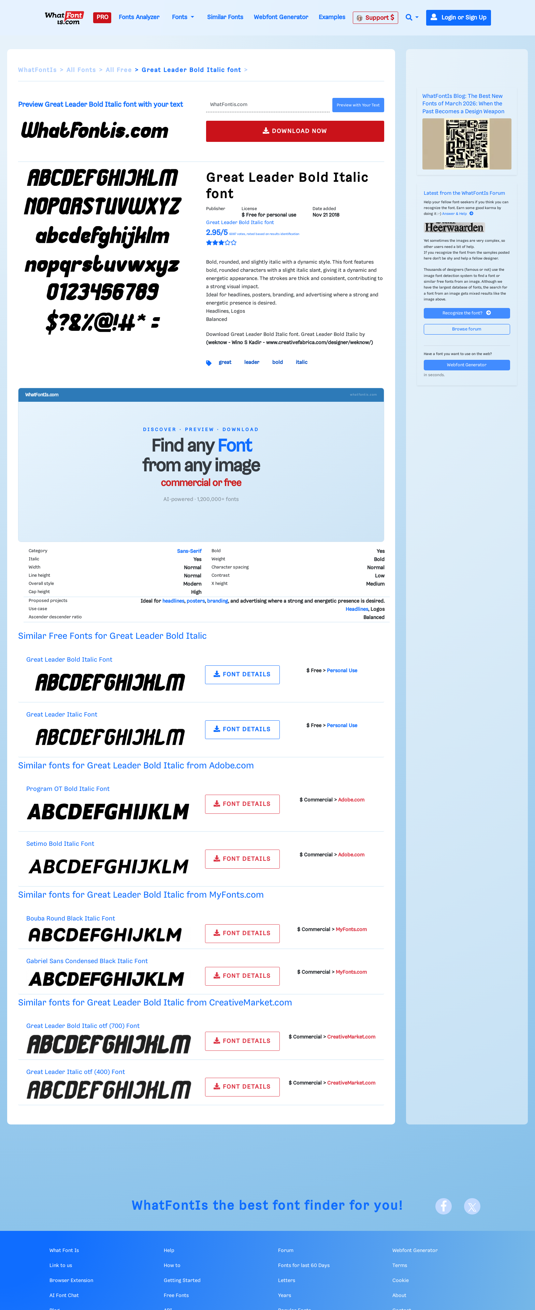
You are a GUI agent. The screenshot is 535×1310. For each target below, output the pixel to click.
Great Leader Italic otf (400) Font (75, 1072)
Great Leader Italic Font (61, 714)
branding (217, 601)
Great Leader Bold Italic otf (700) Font (83, 1026)
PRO (102, 17)
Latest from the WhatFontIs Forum (464, 193)
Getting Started (182, 1280)
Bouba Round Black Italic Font (70, 918)
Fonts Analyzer (139, 17)
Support (375, 17)
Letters (286, 1280)
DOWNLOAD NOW (295, 130)
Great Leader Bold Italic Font (69, 660)
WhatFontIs (37, 70)
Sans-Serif (189, 551)
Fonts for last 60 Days (304, 1265)
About (399, 1295)
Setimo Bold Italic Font (60, 844)
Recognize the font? (467, 312)
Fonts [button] (180, 17)
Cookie (400, 1280)
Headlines (357, 609)
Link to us (60, 1265)
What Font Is (64, 1250)
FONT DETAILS (242, 674)
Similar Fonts (225, 17)
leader (251, 362)
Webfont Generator (281, 17)
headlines (173, 601)
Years (284, 1295)
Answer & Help (458, 214)
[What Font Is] (64, 18)
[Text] (267, 105)
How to (172, 1265)
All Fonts (81, 70)
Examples (332, 17)
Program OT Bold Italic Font (68, 789)
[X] (472, 1206)
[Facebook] (443, 1206)
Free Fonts (176, 1295)
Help (169, 1250)
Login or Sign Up (459, 18)
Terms (399, 1265)
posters (196, 601)
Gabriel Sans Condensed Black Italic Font (87, 961)
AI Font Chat (64, 1295)
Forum (285, 1250)
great (225, 362)
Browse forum (466, 329)
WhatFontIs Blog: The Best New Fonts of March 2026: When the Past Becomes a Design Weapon (463, 104)
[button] (412, 18)
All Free (119, 70)
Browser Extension (71, 1280)
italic (301, 362)
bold (277, 362)
